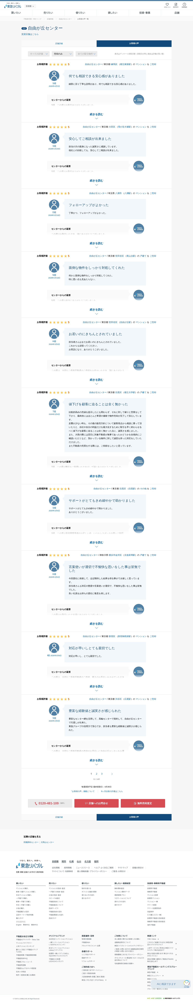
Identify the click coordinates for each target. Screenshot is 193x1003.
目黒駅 (132, 488)
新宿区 (112, 636)
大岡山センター (47, 842)
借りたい (80, 12)
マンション (141, 64)
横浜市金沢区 (115, 555)
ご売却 (153, 64)
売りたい (48, 12)
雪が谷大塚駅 (124, 127)
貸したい (112, 12)
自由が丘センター (93, 64)
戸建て (143, 256)
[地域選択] (30, 6)
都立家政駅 (125, 64)
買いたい (16, 12)
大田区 (112, 127)
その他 (143, 488)
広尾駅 (127, 699)
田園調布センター (31, 842)
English (18, 925)
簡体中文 (34, 925)
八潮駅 (127, 193)
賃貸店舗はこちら (30, 34)
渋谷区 (118, 699)
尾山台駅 (131, 256)
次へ (112, 774)
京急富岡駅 (129, 555)
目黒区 (118, 392)
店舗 (177, 12)
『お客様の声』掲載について (82, 791)
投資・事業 (144, 12)
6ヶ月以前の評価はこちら (112, 791)
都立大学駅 (129, 392)
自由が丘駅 (125, 322)
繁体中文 (26, 925)
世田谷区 (119, 256)
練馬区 (114, 64)
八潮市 (118, 193)
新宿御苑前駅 (124, 636)
